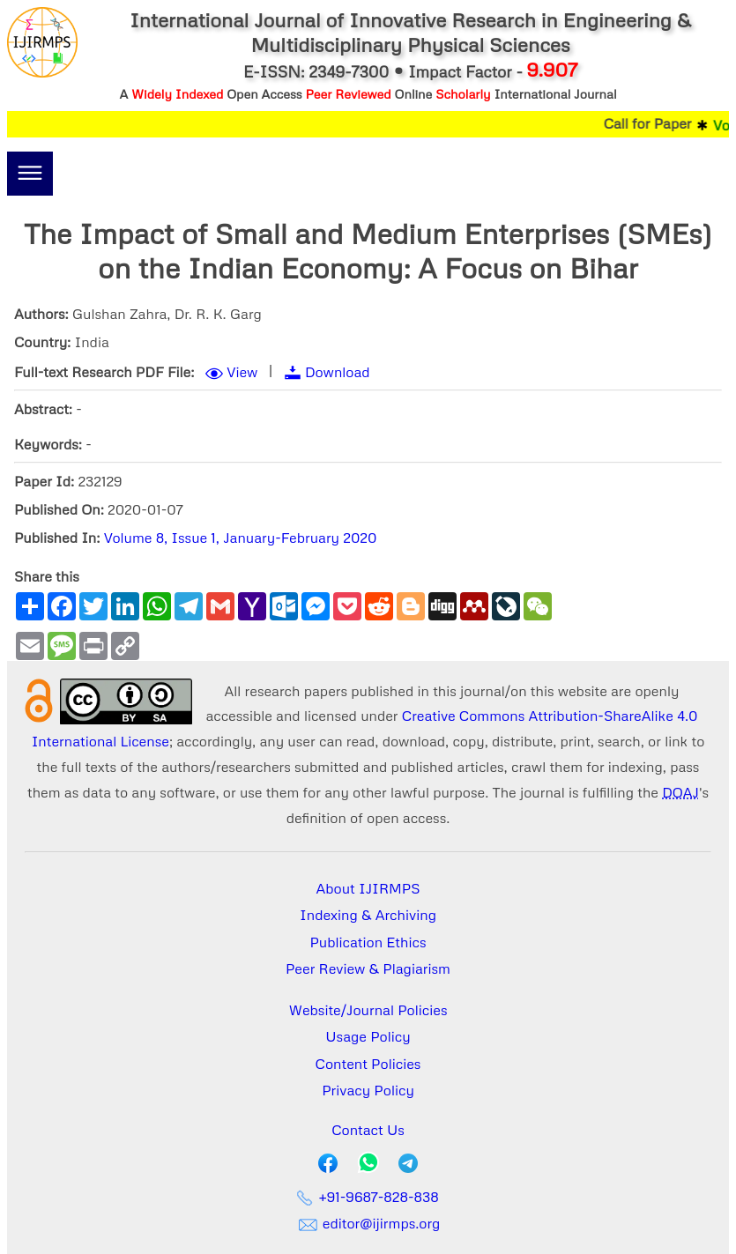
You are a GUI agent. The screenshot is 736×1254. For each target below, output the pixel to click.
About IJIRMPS (368, 888)
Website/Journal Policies (368, 1010)
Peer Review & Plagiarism (368, 968)
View (242, 372)
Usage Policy (367, 1036)
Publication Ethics (368, 942)
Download (337, 372)
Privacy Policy (368, 1090)
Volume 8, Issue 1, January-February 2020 (240, 537)
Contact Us (368, 1130)
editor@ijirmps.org (368, 1223)
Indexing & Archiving (368, 915)
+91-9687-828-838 (368, 1197)
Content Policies (368, 1063)
